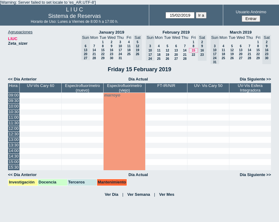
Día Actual (138, 79)
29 (103, 58)
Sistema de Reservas (74, 16)
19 (167, 54)
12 (167, 50)
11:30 (14, 123)
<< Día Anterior (22, 79)
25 (128, 54)
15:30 (14, 167)
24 (120, 54)
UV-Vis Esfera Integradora (250, 87)
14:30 (14, 156)
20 (176, 54)
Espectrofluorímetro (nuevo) (82, 87)
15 (103, 50)
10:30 (14, 111)
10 (120, 46)
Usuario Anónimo (251, 12)
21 (94, 54)
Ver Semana (138, 194)
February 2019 (176, 32)
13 (176, 50)
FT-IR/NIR (166, 85)
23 (111, 54)
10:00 (14, 106)
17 (120, 50)
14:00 (14, 150)
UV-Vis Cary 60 (40, 85)
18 (128, 50)
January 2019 (111, 32)
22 (103, 54)
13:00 (14, 139)
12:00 (14, 128)
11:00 (14, 117)
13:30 (14, 145)
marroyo (112, 95)
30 (111, 58)
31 (120, 58)
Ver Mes (166, 194)
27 (176, 58)
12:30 (14, 134)
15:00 (14, 161)
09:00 (14, 95)
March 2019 (241, 32)
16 (111, 50)
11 (128, 46)
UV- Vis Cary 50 (208, 85)
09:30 (14, 100)
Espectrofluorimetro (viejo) (124, 87)
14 (94, 50)
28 (94, 58)
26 (167, 58)
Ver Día (111, 194)
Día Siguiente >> (255, 79)
